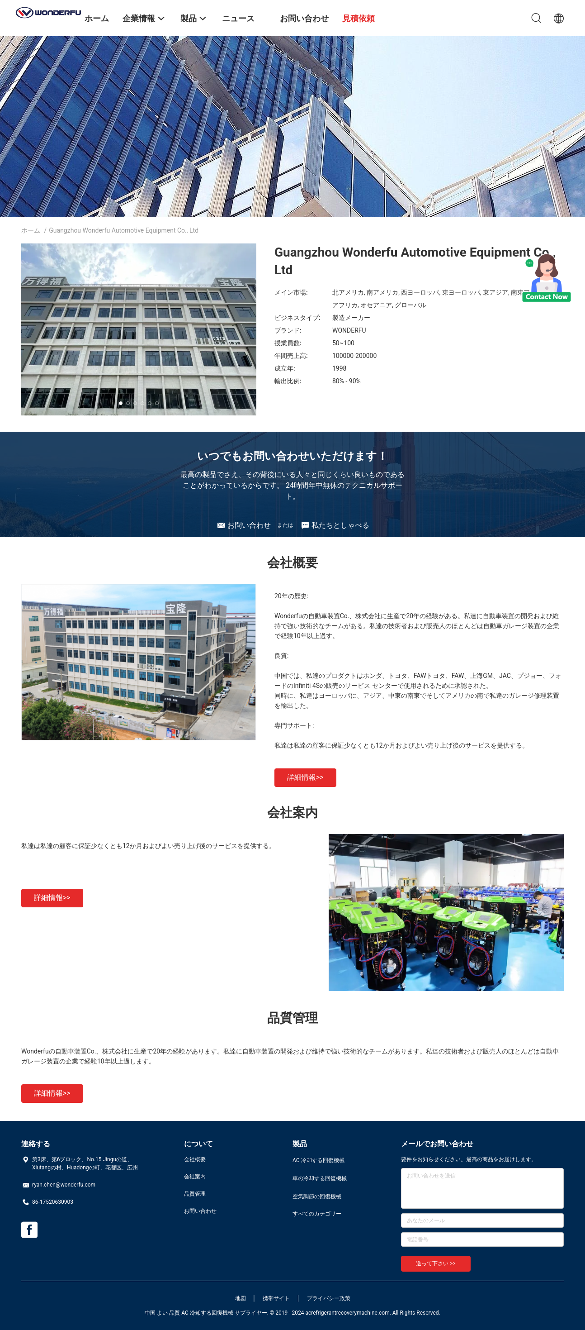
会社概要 (195, 1159)
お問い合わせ (200, 1211)
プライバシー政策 (328, 1298)
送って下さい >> (436, 1263)
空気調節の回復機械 (316, 1196)
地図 (240, 1298)
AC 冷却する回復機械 (318, 1160)
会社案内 (195, 1176)
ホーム (30, 230)
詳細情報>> (305, 777)
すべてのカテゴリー (316, 1214)
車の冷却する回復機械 (319, 1178)
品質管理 (195, 1194)
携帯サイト (276, 1298)
